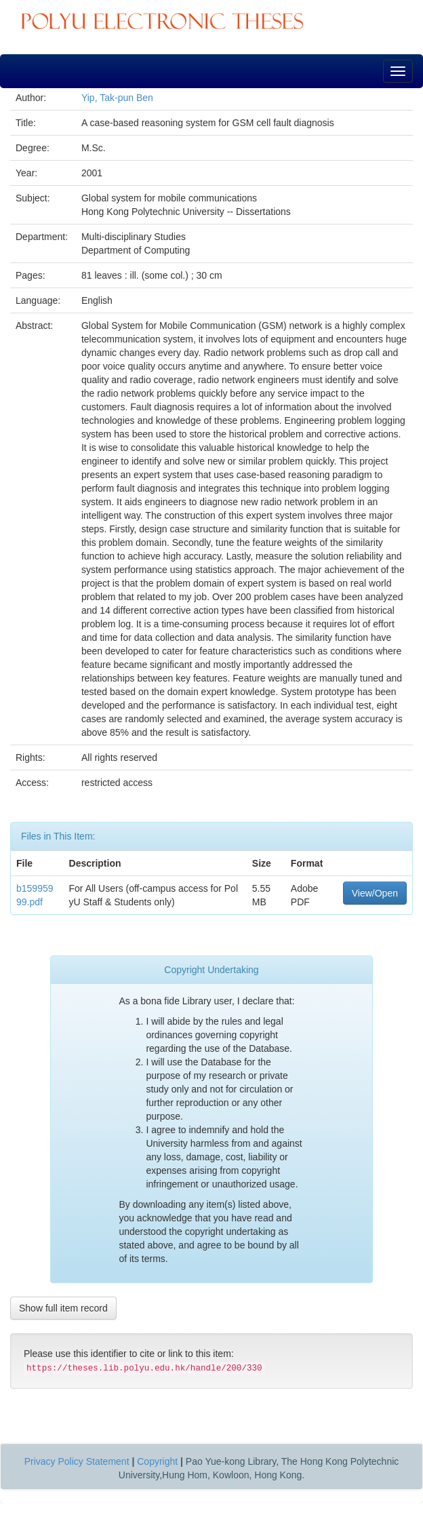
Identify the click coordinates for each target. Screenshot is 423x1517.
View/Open (375, 893)
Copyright (157, 1461)
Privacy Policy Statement (76, 1461)
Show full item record (63, 1308)
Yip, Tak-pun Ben (117, 97)
